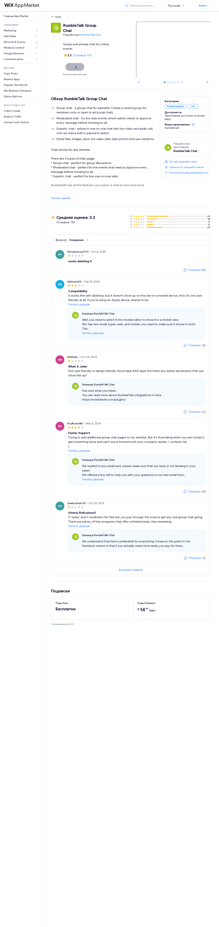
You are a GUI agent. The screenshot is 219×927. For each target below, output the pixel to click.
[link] (21, 16)
